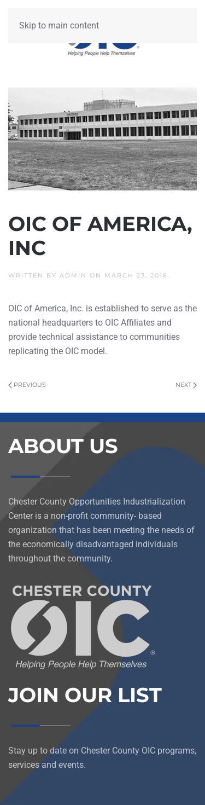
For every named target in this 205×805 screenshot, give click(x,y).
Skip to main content (59, 25)
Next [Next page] (186, 385)
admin (73, 275)
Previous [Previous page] (27, 385)
